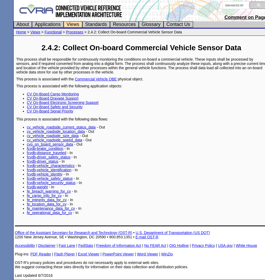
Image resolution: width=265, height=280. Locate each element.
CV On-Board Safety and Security (55, 107)
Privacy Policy (203, 245)
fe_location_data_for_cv (47, 204)
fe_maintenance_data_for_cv (51, 208)
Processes (74, 32)
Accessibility (25, 245)
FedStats (85, 245)
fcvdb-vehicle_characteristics (51, 166)
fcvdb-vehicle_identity (45, 174)
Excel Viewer (89, 254)
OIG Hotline (179, 245)
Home (21, 32)
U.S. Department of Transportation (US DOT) (173, 233)
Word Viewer (147, 254)
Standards (96, 24)
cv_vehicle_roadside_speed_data (54, 140)
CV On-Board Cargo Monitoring (53, 94)
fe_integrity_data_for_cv (47, 200)
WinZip (167, 254)
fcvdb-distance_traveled (46, 153)
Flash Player (64, 254)
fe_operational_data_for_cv (49, 213)
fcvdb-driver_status (42, 161)
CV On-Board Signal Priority (50, 111)
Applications (48, 24)
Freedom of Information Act (118, 245)
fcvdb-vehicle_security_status (51, 183)
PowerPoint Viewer (118, 254)
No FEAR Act (155, 245)
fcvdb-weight (37, 187)
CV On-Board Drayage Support (53, 98)
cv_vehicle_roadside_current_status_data (61, 127)
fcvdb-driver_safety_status (48, 157)
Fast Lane (67, 245)
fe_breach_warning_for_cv (49, 191)
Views (73, 24)
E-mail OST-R (147, 237)
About (23, 24)
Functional (53, 32)
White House (246, 245)
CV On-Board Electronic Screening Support (63, 102)
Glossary (151, 24)
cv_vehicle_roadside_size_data (53, 136)
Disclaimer (46, 245)
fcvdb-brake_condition (45, 148)
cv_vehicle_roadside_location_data (56, 131)
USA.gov (225, 245)
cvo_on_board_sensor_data (50, 144)
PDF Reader (40, 254)
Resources (124, 24)
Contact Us (178, 24)
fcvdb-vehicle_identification (49, 170)
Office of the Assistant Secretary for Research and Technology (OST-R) (73, 233)
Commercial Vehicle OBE (96, 79)
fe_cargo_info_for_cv (44, 195)
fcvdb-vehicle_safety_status (50, 178)
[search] (235, 5)
